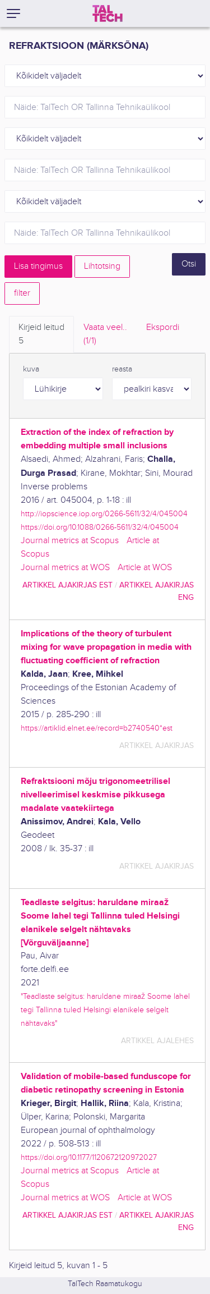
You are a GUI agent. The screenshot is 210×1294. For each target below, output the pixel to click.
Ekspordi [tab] (162, 327)
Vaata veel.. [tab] (105, 335)
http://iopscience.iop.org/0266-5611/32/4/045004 (104, 513)
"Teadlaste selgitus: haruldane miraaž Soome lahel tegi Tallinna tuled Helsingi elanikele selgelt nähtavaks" (105, 1010)
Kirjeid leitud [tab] (41, 335)
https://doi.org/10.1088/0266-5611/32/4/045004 (100, 527)
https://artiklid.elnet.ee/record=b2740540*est (96, 728)
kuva (31, 369)
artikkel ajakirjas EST (67, 585)
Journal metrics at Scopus (70, 540)
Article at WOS (145, 567)
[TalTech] (107, 13)
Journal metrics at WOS (65, 567)
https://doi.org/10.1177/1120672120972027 (89, 1157)
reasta (122, 369)
